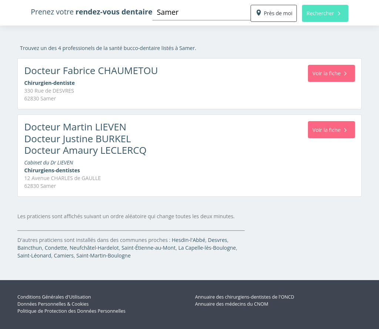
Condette (56, 247)
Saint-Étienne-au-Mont (148, 247)
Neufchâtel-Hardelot (94, 247)
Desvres (217, 239)
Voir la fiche (329, 73)
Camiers (64, 255)
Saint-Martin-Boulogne (103, 255)
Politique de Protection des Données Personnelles (71, 311)
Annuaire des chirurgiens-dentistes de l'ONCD (244, 297)
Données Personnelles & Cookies (53, 304)
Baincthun (29, 247)
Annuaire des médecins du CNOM (231, 304)
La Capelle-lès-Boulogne (207, 247)
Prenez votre (91, 12)
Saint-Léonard (34, 255)
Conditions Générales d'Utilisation (54, 297)
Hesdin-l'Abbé (188, 239)
